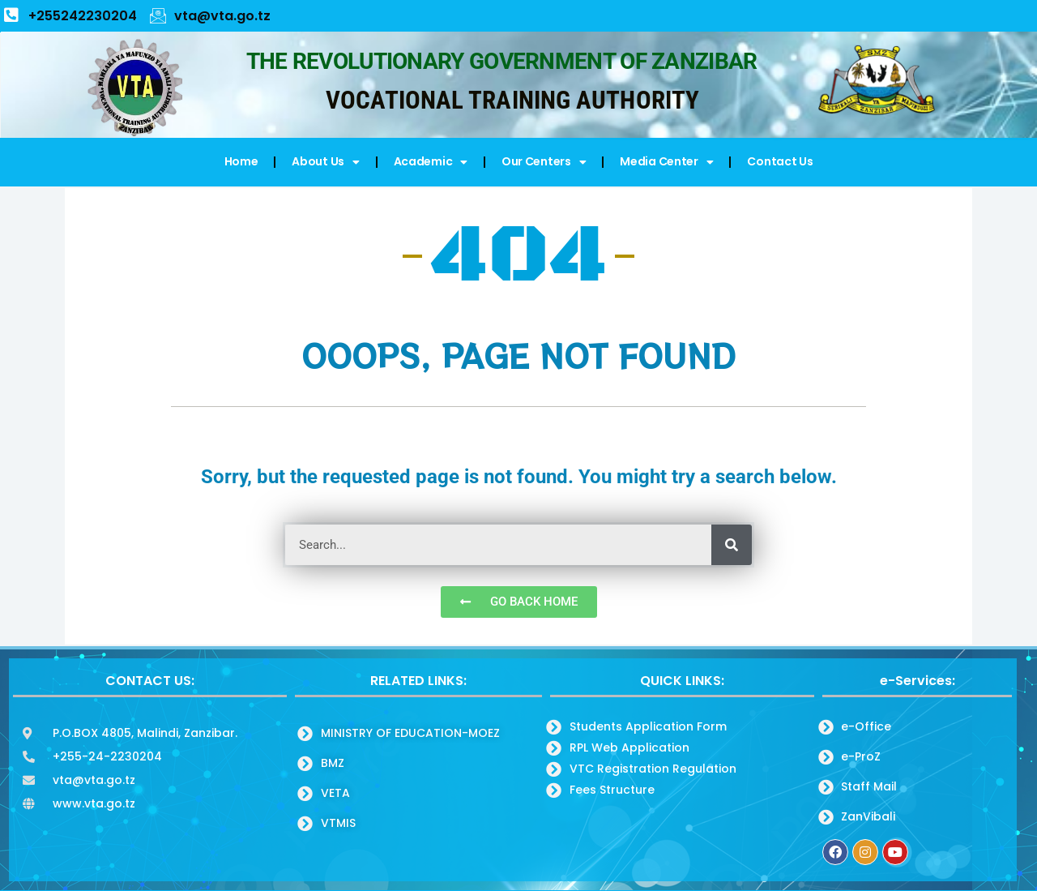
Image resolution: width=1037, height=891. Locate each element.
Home (241, 161)
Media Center (666, 162)
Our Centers (543, 162)
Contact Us (780, 161)
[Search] (731, 545)
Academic (430, 162)
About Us (325, 162)
